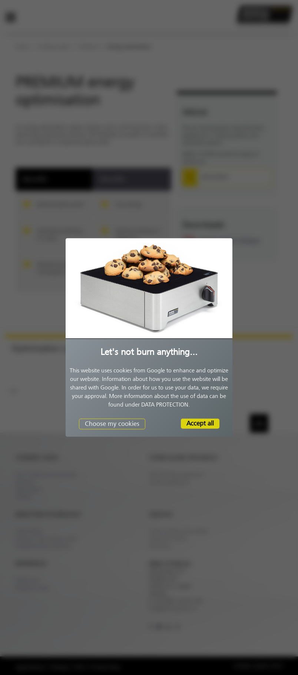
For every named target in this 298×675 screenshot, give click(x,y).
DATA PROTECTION (164, 404)
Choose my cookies (112, 423)
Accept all (200, 423)
